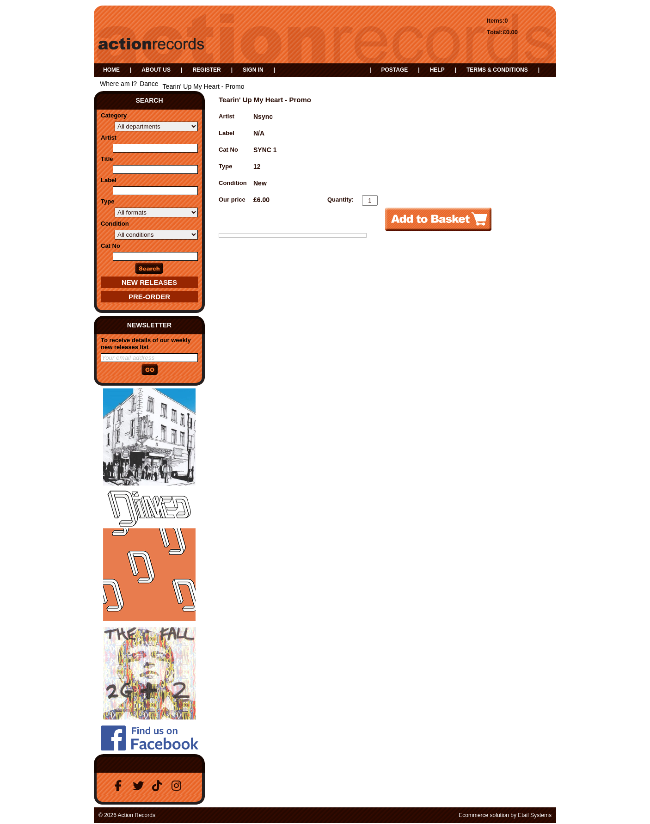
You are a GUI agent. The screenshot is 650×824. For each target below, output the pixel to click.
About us (156, 70)
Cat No (110, 245)
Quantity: (340, 199)
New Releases (149, 282)
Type (107, 201)
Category (114, 115)
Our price (232, 199)
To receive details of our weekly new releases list (146, 344)
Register (206, 70)
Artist (109, 137)
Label (109, 180)
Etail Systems (535, 815)
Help (437, 70)
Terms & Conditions (497, 70)
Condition (115, 223)
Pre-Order (149, 297)
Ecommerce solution (484, 815)
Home (111, 70)
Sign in (253, 70)
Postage (394, 70)
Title (107, 158)
